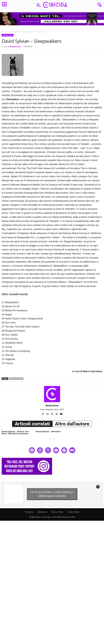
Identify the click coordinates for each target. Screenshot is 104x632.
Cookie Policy (73, 512)
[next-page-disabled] (54, 439)
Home (4, 32)
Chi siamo (29, 512)
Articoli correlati (32, 424)
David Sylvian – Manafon (48, 431)
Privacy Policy (57, 512)
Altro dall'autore (72, 424)
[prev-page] (50, 439)
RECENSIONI (14, 32)
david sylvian (16, 379)
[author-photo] (52, 394)
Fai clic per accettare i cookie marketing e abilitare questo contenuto (52, 494)
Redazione (15, 46)
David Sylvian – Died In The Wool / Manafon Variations (15, 432)
